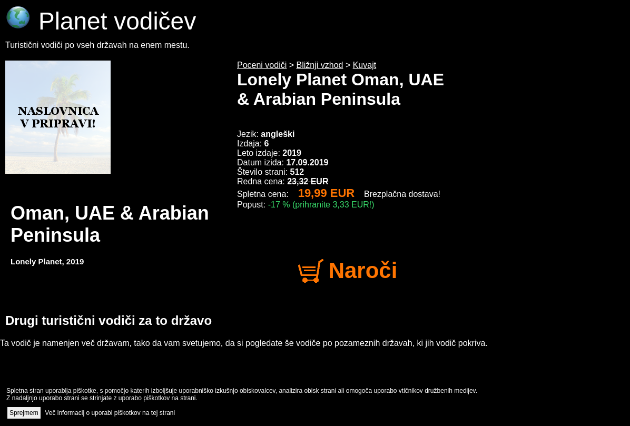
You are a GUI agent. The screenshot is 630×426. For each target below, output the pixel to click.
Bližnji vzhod (320, 65)
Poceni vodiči (262, 65)
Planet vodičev (100, 21)
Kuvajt (364, 65)
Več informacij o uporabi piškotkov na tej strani (110, 413)
